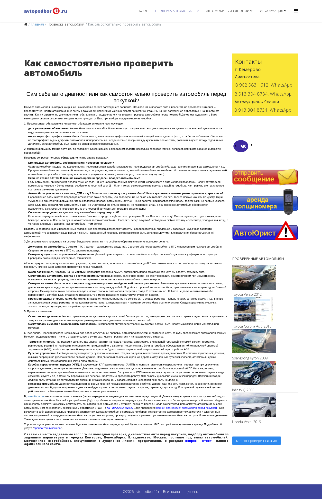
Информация (271, 11)
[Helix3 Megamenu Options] (296, 10)
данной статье (35, 396)
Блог (143, 11)
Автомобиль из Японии (227, 11)
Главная (37, 24)
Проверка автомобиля (175, 11)
